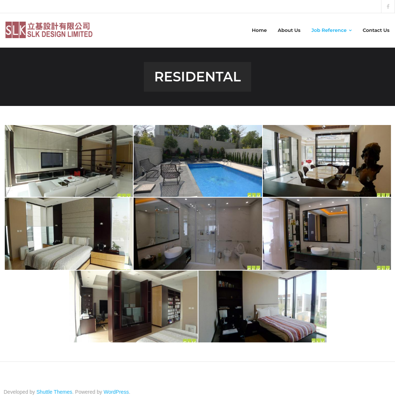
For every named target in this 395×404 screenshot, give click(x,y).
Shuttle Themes (54, 392)
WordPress (116, 392)
